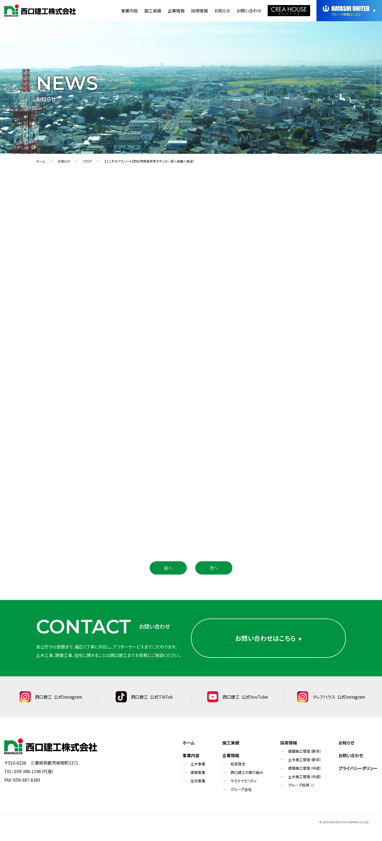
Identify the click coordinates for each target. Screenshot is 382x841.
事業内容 (129, 10)
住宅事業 (197, 780)
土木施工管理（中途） (305, 776)
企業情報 (176, 10)
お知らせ (222, 10)
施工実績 (152, 10)
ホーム (40, 161)
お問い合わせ (249, 10)
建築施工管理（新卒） (305, 751)
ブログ (87, 161)
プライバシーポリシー (358, 768)
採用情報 (199, 10)
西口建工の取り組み (247, 772)
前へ (168, 568)
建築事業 (197, 772)
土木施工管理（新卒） (305, 759)
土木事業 (197, 763)
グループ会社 (241, 789)
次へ (214, 568)
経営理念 (238, 763)
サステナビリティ (244, 780)
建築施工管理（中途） (305, 768)
